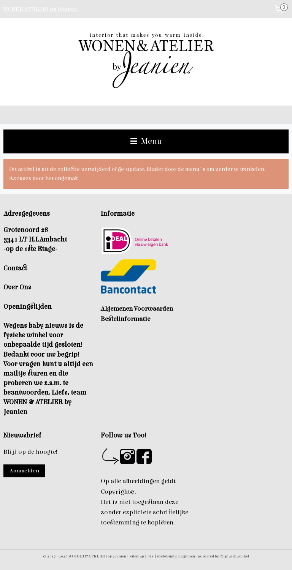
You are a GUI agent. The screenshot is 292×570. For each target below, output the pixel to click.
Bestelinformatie (125, 319)
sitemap (137, 556)
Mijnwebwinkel (234, 556)
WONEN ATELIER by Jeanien (40, 9)
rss (151, 556)
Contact (15, 268)
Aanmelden (24, 470)
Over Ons (17, 287)
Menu (146, 141)
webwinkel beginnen (176, 556)
